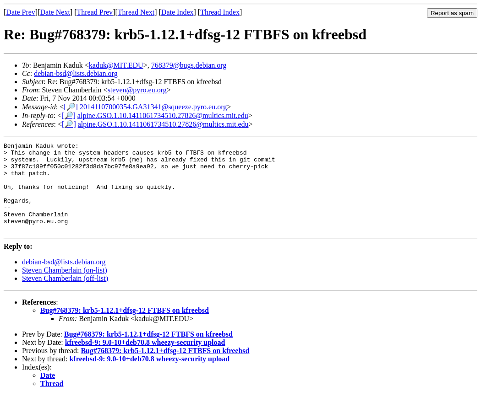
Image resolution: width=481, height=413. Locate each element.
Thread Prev (95, 12)
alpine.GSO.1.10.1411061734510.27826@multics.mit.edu (162, 115)
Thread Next (136, 12)
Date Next (55, 12)
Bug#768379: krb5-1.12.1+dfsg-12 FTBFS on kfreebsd (124, 328)
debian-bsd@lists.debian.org (75, 73)
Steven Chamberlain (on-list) (64, 288)
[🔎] (71, 107)
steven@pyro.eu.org (137, 90)
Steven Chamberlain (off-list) (65, 296)
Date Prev (20, 12)
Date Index (177, 12)
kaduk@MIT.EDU (116, 65)
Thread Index (220, 12)
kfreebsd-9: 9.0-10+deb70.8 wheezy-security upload (145, 360)
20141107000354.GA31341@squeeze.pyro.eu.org (153, 107)
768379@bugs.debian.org (189, 65)
